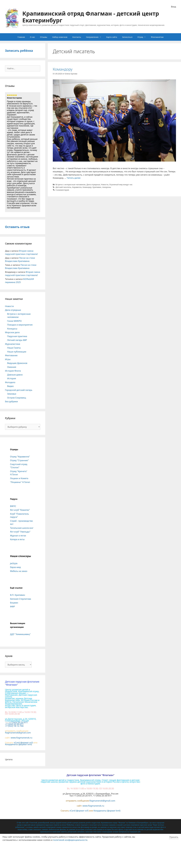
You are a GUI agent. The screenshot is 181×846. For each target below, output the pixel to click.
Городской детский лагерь (18, 390)
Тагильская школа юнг (21, 527)
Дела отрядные (93, 184)
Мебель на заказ (18, 571)
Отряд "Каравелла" (20, 456)
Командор (87, 187)
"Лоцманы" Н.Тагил (20, 482)
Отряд (142, 37)
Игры (8, 359)
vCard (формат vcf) (23, 742)
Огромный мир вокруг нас (120, 184)
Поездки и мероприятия (20, 324)
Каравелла (77, 187)
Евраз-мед (15, 567)
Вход (173, 6)
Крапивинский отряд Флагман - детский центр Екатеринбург (90, 17)
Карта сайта (111, 37)
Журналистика (12, 343)
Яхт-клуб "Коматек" (20, 509)
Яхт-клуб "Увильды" (20, 531)
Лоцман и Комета (19, 478)
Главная (21, 37)
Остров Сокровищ (16, 397)
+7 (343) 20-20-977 (18, 722)
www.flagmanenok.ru (21, 737)
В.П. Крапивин (17, 594)
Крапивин (97, 187)
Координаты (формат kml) (18, 744)
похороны (106, 187)
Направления (95, 37)
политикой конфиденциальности (70, 839)
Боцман (14, 602)
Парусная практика (17, 336)
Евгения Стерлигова (20, 598)
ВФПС (13, 506)
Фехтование (11, 355)
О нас (32, 37)
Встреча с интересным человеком (70, 184)
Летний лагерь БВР (17, 340)
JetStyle (13, 563)
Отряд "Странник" (19, 460)
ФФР (12, 606)
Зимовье (11, 393)
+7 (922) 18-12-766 (14, 725)
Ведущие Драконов (17, 363)
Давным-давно (15, 374)
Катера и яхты (17, 539)
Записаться (127, 37)
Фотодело (10, 382)
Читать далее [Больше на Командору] (73, 177)
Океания (11, 367)
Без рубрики (11, 401)
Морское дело (12, 332)
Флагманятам (157, 37)
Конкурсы (12, 328)
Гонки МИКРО (14, 320)
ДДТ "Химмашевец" (20, 634)
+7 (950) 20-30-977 (14, 724)
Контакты (76, 37)
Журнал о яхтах (18, 535)
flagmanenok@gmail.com (18, 732)
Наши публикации (16, 351)
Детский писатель (63, 187)
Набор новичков (59, 37)
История (11, 378)
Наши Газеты (14, 347)
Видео (10, 386)
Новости (104, 184)
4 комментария (62, 190)
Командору (62, 69)
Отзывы (43, 37)
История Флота (13, 370)
